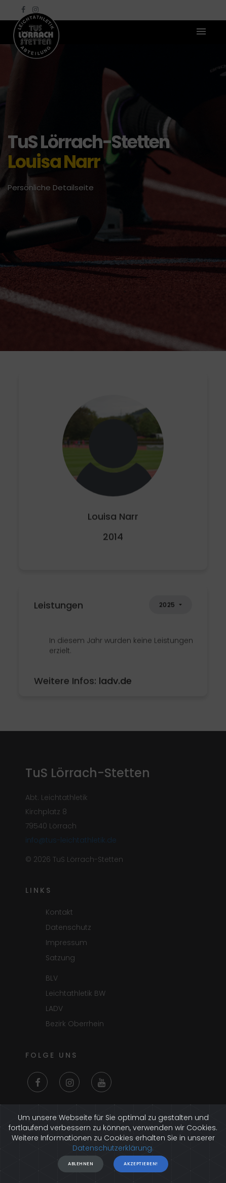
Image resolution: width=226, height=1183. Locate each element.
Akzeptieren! (141, 1167)
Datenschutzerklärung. (113, 1151)
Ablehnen (80, 1167)
